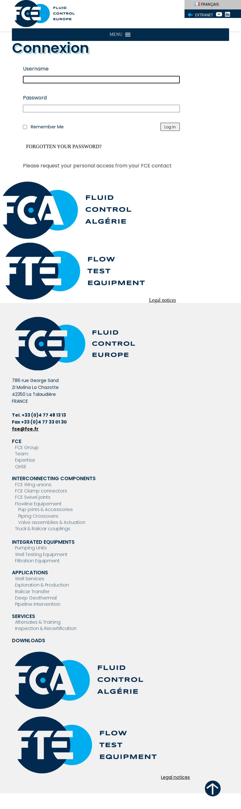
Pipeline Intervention (37, 604)
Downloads (28, 640)
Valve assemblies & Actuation (51, 522)
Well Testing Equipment (41, 554)
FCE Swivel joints (33, 497)
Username (36, 68)
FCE (16, 441)
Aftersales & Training (38, 622)
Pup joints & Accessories (45, 509)
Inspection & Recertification (46, 628)
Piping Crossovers (38, 516)
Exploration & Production (42, 585)
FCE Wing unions (33, 484)
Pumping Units (31, 548)
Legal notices (162, 300)
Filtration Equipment (37, 561)
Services (23, 616)
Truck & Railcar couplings (42, 528)
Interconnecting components (54, 478)
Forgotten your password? (64, 146)
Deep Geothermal (36, 598)
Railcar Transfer (32, 591)
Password (35, 97)
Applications (30, 572)
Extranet (204, 15)
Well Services (29, 579)
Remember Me (47, 127)
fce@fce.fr (25, 429)
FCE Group (27, 447)
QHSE (20, 466)
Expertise (25, 460)
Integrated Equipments (43, 542)
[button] (116, 34)
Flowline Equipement (38, 504)
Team (21, 454)
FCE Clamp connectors (41, 491)
